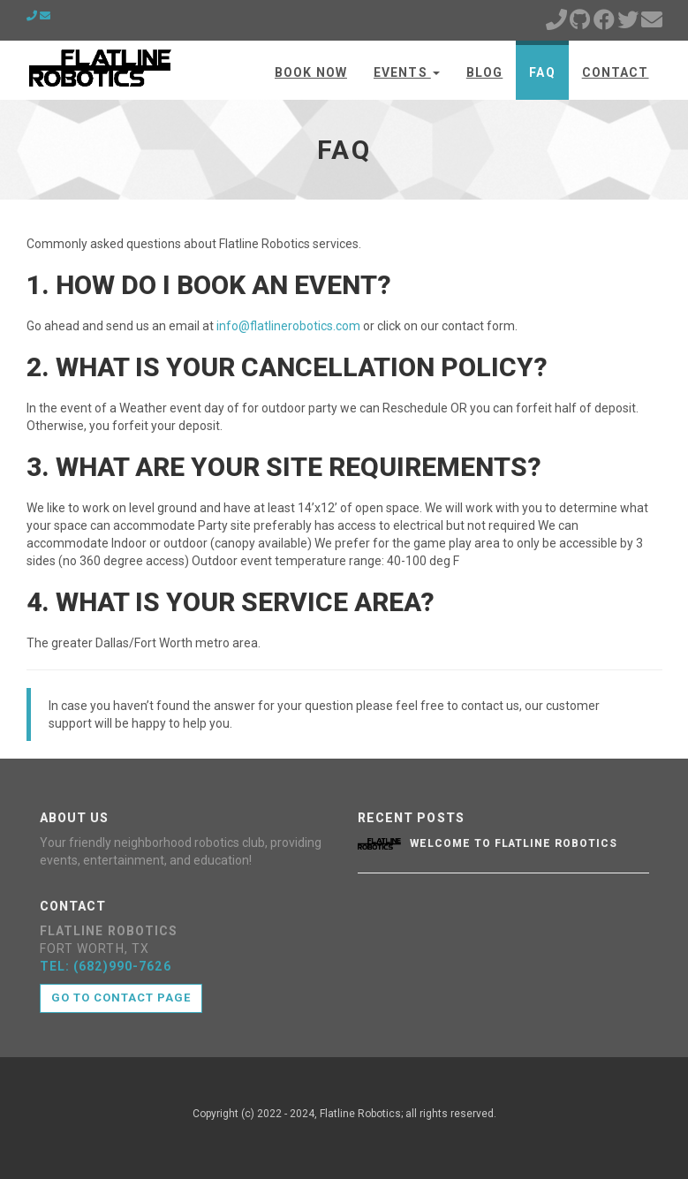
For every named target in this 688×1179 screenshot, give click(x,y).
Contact (615, 72)
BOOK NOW (311, 72)
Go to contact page (121, 997)
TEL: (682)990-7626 (105, 966)
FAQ (542, 72)
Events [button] (407, 72)
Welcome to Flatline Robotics (513, 843)
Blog (484, 72)
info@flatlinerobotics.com (288, 326)
